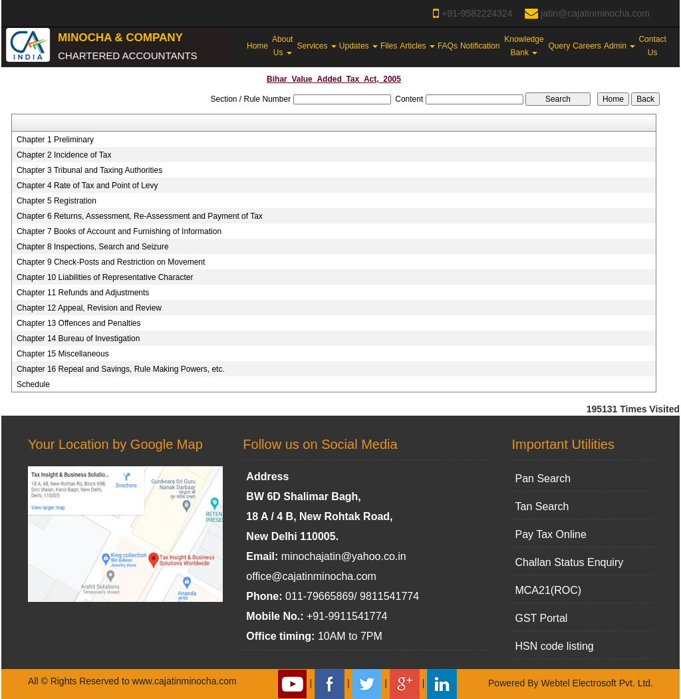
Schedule (33, 384)
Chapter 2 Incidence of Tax (64, 155)
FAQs (448, 46)
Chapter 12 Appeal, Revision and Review (89, 308)
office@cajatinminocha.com (311, 576)
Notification (479, 46)
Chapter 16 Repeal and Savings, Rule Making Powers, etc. (121, 369)
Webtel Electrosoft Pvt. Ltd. (597, 683)
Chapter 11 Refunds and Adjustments (83, 292)
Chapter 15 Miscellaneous (63, 353)
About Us (282, 46)
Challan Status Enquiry (569, 562)
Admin (619, 46)
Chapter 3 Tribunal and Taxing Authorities (89, 170)
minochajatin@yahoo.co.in (343, 556)
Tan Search (542, 506)
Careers (587, 46)
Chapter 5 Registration (56, 201)
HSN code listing (554, 646)
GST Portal (541, 618)
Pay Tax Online (550, 534)
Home (257, 46)
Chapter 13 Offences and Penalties (79, 323)
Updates (358, 46)
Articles (417, 46)
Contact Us (652, 46)
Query (560, 46)
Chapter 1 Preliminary (55, 139)
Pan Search (543, 478)
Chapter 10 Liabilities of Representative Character (105, 277)
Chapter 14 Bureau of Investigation (78, 338)
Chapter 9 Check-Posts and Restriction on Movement (111, 262)
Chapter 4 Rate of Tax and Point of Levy (87, 185)
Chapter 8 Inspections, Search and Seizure (93, 246)
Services (317, 46)
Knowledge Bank (523, 46)
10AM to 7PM (350, 636)
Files (388, 46)
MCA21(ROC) (548, 590)
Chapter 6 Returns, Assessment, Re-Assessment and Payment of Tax (140, 216)
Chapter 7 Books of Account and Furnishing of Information (119, 231)
